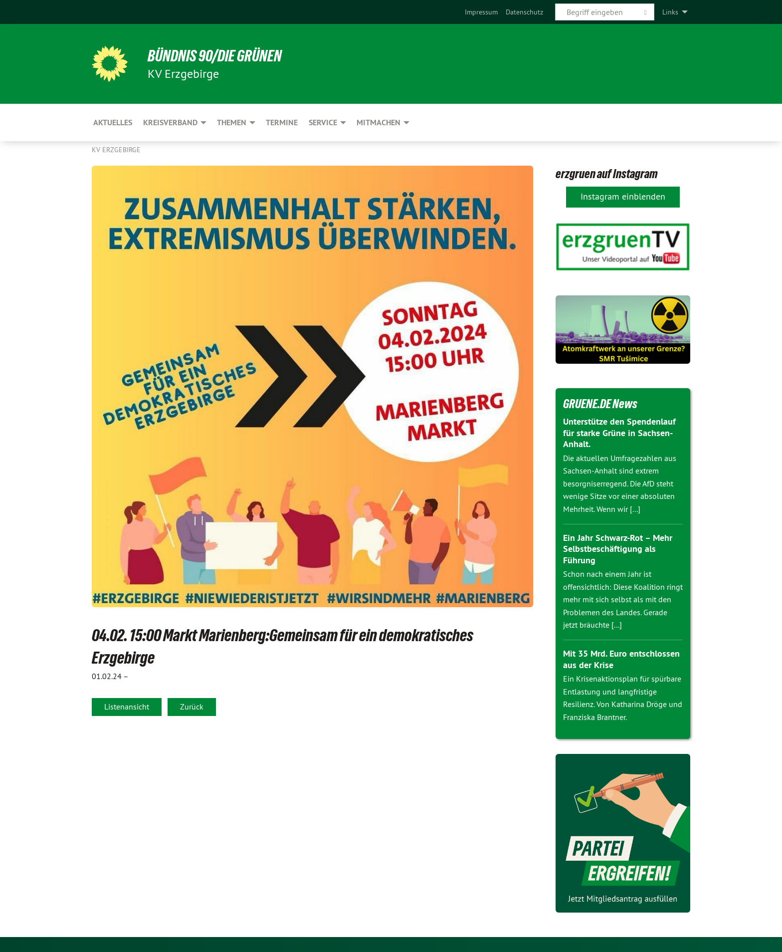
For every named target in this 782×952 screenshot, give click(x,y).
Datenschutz (524, 11)
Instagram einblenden (623, 196)
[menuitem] (481, 12)
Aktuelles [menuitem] (112, 122)
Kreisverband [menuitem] (170, 122)
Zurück (191, 707)
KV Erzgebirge (116, 149)
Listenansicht (126, 707)
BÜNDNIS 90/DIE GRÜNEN (215, 56)
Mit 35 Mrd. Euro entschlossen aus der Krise (621, 659)
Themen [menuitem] (231, 122)
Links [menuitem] (670, 11)
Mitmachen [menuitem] (378, 122)
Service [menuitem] (323, 122)
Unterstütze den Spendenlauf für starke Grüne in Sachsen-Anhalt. (619, 433)
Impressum (481, 11)
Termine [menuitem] (282, 122)
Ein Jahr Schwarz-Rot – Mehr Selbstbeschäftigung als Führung (617, 549)
